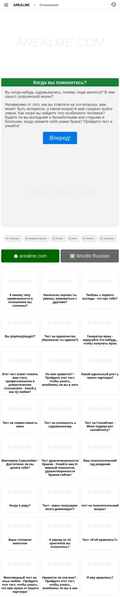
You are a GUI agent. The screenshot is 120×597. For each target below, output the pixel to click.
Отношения (49, 5)
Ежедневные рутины (37, 238)
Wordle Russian (90, 256)
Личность (90, 238)
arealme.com (30, 255)
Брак (74, 238)
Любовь (59, 238)
